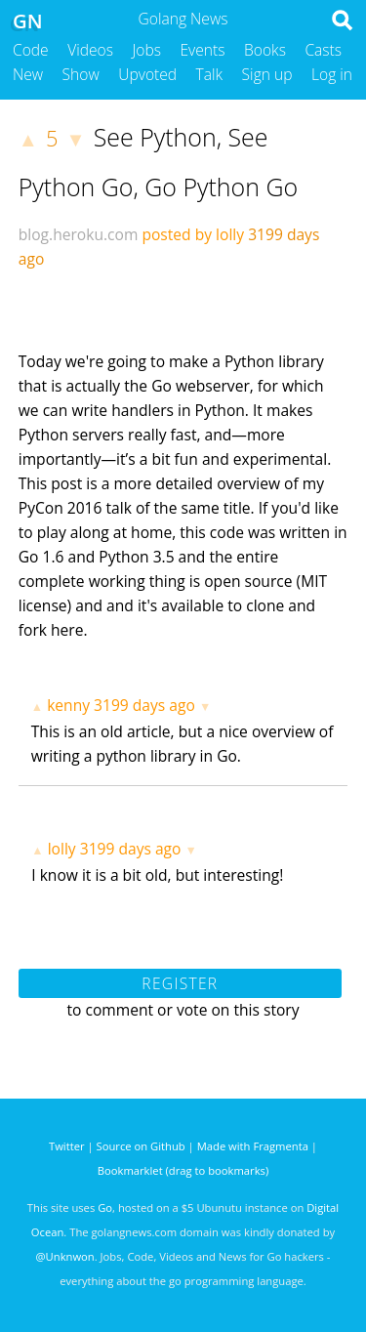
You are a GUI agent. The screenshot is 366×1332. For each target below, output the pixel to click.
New (28, 74)
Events (203, 50)
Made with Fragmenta (252, 1146)
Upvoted (147, 74)
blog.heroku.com (79, 234)
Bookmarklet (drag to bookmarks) (183, 1170)
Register (180, 983)
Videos (90, 50)
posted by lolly (193, 234)
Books (265, 50)
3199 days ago (144, 705)
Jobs (146, 50)
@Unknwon (65, 1256)
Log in (331, 74)
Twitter (67, 1146)
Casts (323, 50)
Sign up (267, 74)
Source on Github (141, 1146)
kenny (68, 705)
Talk (210, 74)
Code (31, 50)
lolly (62, 848)
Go (105, 1207)
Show (81, 74)
